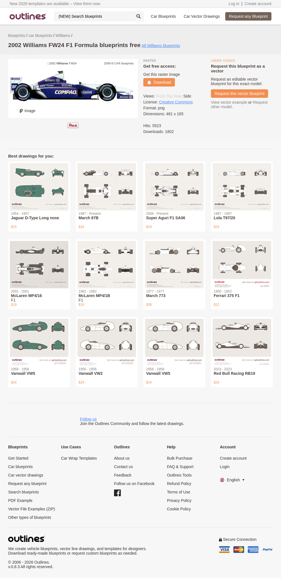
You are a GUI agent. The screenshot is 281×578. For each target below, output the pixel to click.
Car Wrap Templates (79, 458)
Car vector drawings (25, 475)
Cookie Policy (179, 509)
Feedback (122, 475)
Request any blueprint (27, 483)
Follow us (88, 419)
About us (122, 458)
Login (224, 466)
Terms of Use (178, 492)
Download (159, 82)
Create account (258, 3)
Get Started (18, 458)
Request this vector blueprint (239, 93)
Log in (234, 3)
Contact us (123, 466)
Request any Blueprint (248, 16)
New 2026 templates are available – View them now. (55, 3)
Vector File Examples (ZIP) (31, 509)
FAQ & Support (180, 466)
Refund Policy (179, 483)
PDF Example (20, 500)
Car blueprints (20, 466)
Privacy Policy (179, 500)
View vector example (229, 102)
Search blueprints (23, 492)
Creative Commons (176, 102)
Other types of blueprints (29, 517)
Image (27, 110)
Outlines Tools (179, 475)
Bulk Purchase (179, 458)
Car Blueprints (163, 16)
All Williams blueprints (161, 45)
